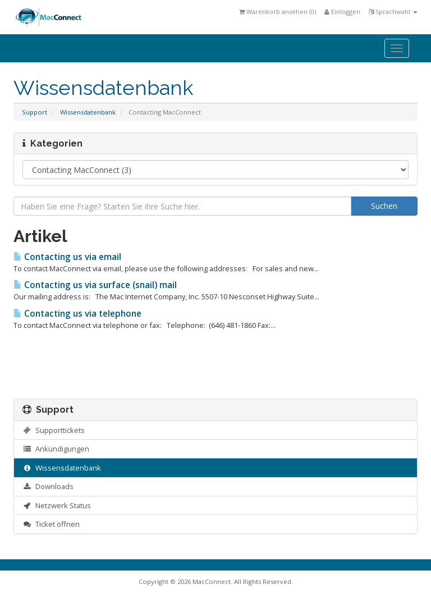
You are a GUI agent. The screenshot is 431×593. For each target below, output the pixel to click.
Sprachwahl (393, 11)
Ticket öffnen (51, 524)
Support (34, 112)
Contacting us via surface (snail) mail (95, 285)
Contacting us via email (67, 257)
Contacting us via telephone (77, 314)
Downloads (48, 486)
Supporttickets (53, 430)
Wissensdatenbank (88, 112)
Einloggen (342, 11)
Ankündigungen (55, 449)
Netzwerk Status (56, 505)
